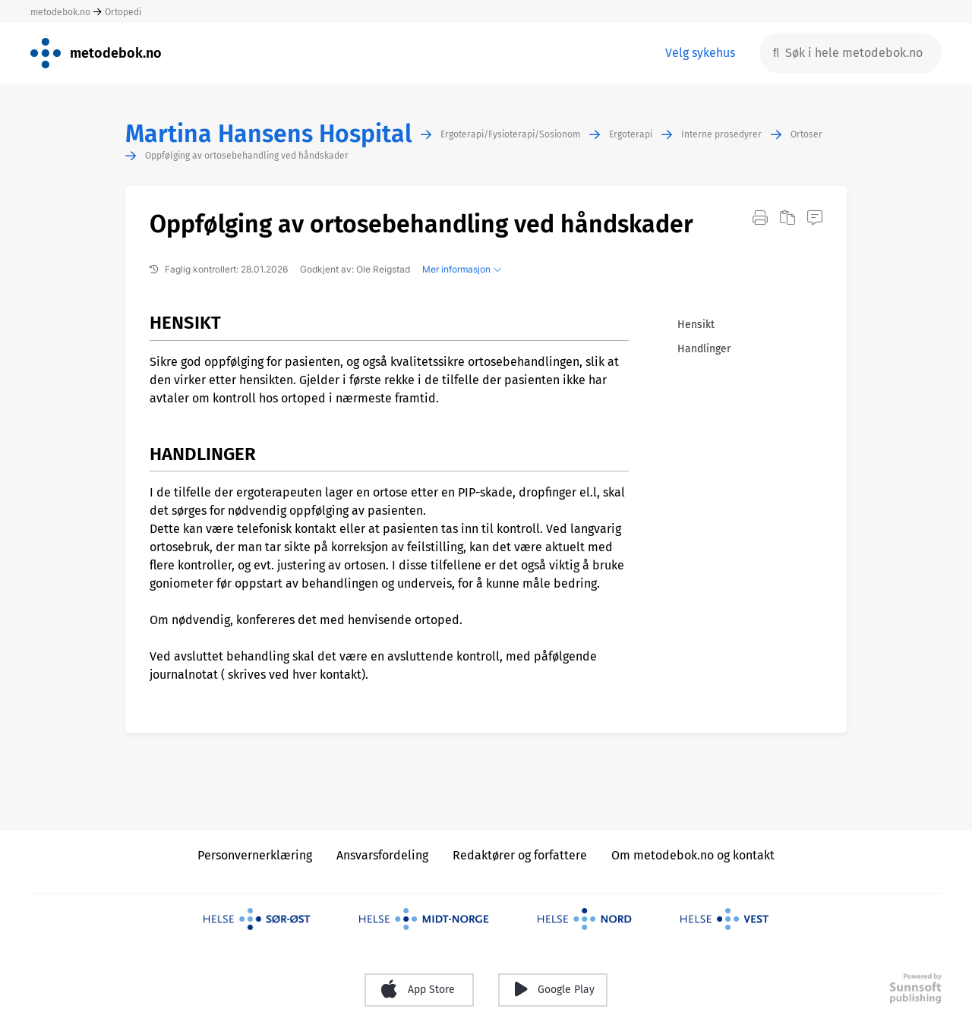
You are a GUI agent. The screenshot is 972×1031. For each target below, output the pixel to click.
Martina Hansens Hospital (268, 134)
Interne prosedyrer (721, 134)
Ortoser (806, 134)
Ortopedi (123, 12)
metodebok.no (60, 12)
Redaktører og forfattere (520, 855)
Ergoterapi (630, 134)
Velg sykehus (700, 53)
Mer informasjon (462, 269)
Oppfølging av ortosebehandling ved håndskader (247, 155)
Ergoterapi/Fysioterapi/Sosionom (510, 134)
